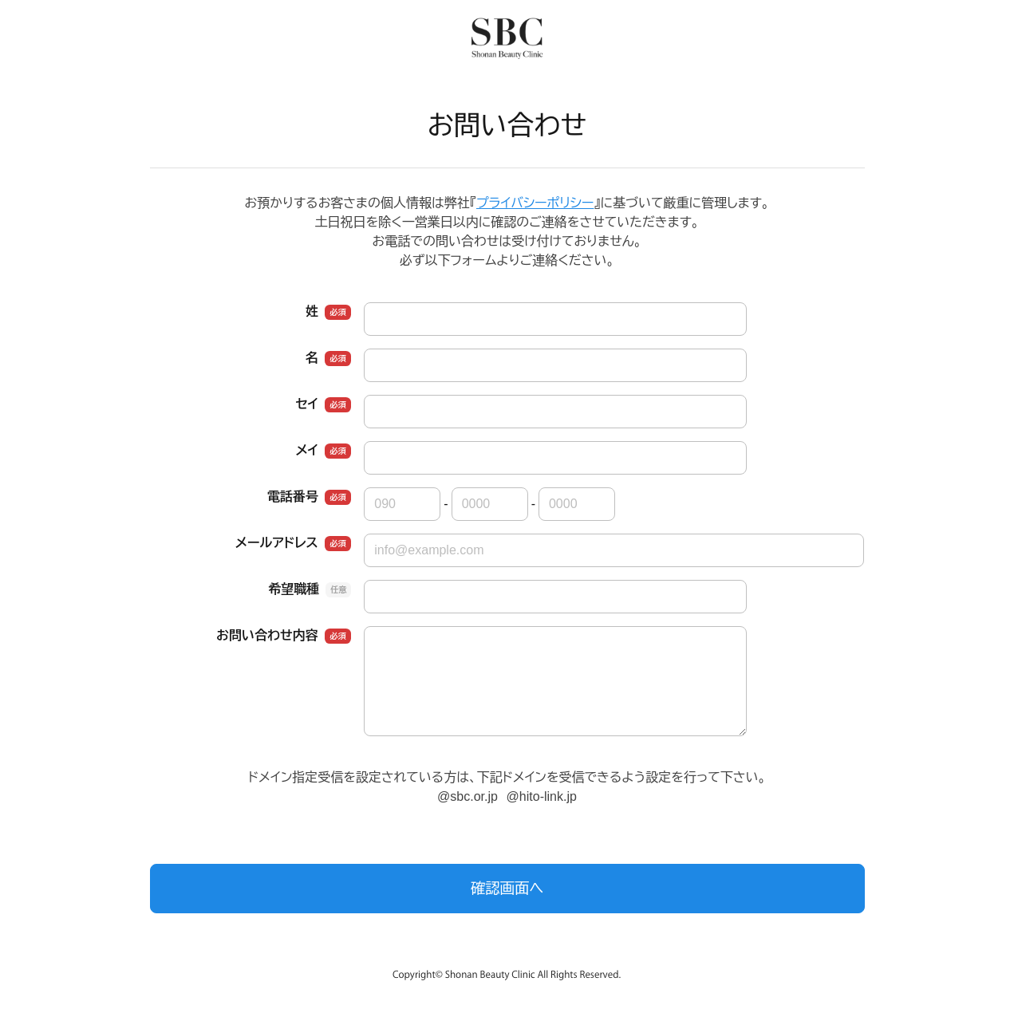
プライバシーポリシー (535, 203)
